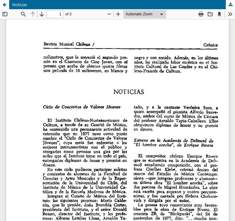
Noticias (19, 4)
